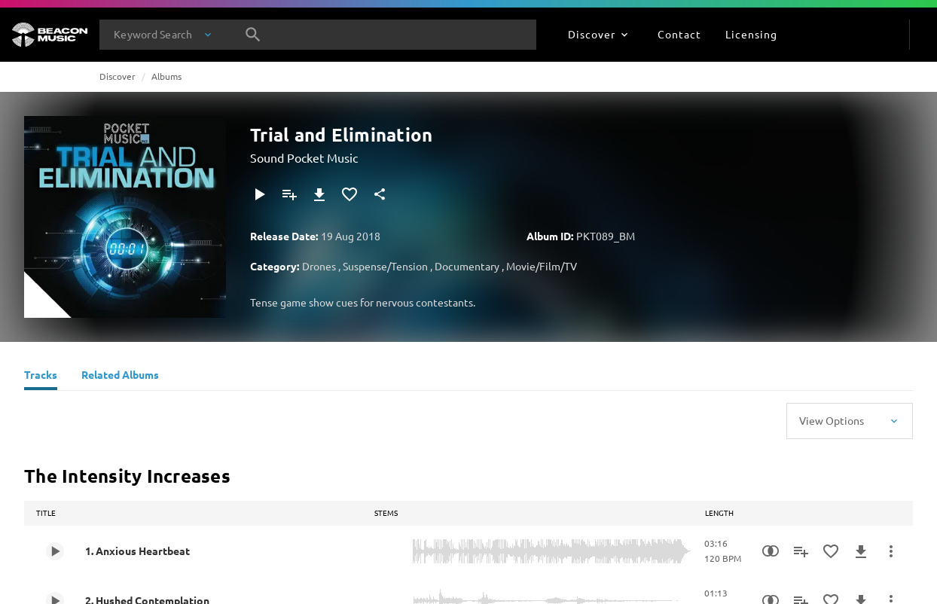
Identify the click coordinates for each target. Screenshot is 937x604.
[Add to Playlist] (289, 194)
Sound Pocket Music (304, 157)
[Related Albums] (120, 376)
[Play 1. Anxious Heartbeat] (55, 551)
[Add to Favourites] (349, 194)
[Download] (319, 194)
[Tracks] (40, 376)
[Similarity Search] (771, 551)
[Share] (380, 194)
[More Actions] (891, 551)
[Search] (253, 34)
